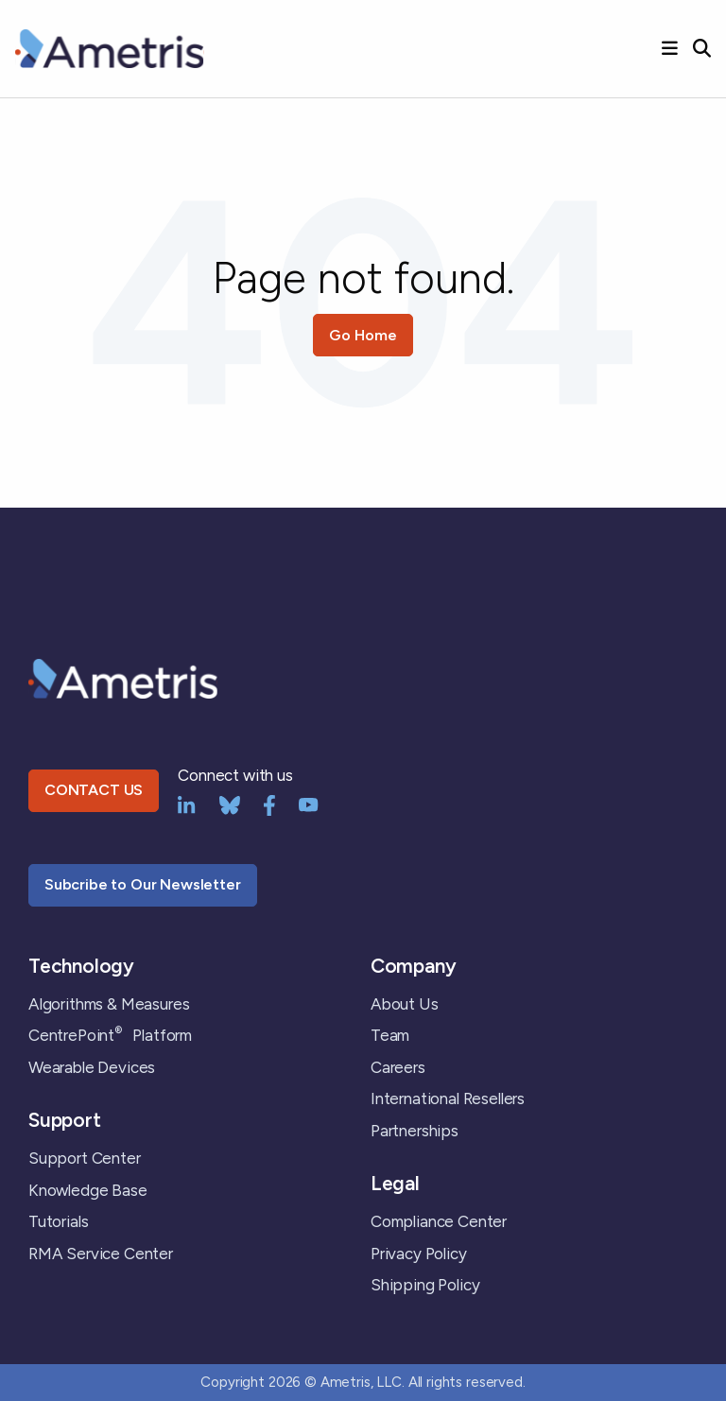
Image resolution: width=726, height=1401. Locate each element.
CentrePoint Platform (110, 1035)
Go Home (363, 335)
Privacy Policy (419, 1253)
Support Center (84, 1158)
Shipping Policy (425, 1284)
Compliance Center (439, 1221)
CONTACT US (93, 790)
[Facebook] (269, 803)
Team (390, 1035)
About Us (405, 1004)
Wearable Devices (91, 1067)
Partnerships (414, 1130)
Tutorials (58, 1221)
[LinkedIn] (187, 803)
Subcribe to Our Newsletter (142, 884)
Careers (398, 1067)
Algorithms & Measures (108, 1004)
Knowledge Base (87, 1190)
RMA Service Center (100, 1253)
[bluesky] (229, 803)
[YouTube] (309, 803)
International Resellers (448, 1098)
